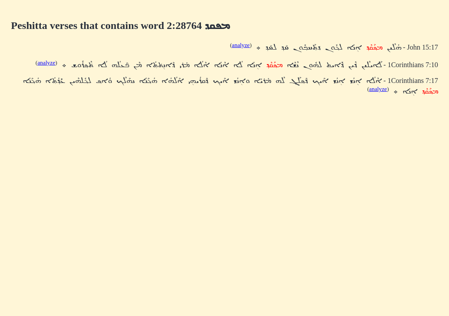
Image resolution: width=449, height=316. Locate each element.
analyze (241, 45)
